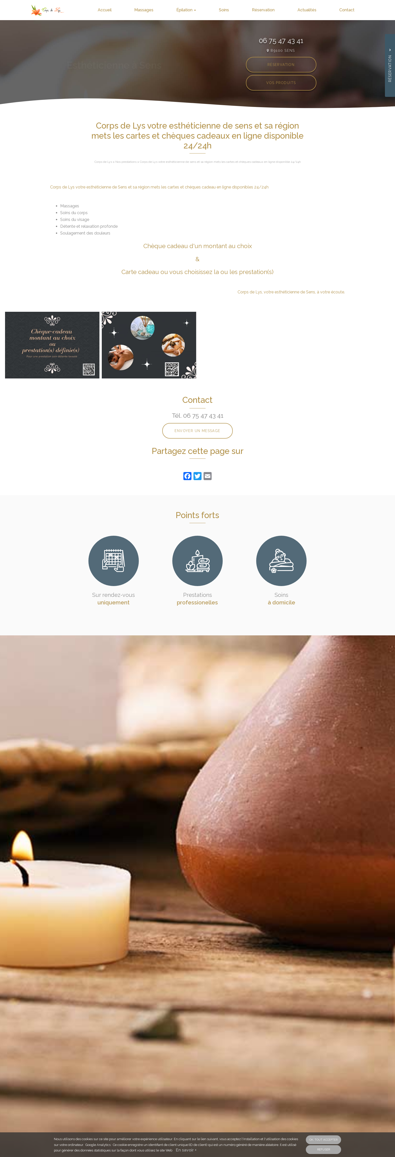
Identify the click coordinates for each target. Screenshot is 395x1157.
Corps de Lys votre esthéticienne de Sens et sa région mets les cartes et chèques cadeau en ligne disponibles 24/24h (159, 187)
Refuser (323, 1149)
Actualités (310, 10)
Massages (156, 10)
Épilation (197, 10)
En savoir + (186, 1150)
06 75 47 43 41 (281, 40)
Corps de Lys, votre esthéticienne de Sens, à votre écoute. (291, 292)
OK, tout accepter (323, 1139)
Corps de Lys (103, 162)
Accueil (120, 10)
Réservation (269, 10)
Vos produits (281, 83)
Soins (232, 10)
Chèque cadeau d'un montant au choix (197, 246)
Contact (347, 10)
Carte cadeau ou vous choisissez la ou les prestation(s (196, 272)
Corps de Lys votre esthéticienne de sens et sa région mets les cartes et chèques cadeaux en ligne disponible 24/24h (220, 162)
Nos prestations (126, 162)
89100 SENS (281, 50)
